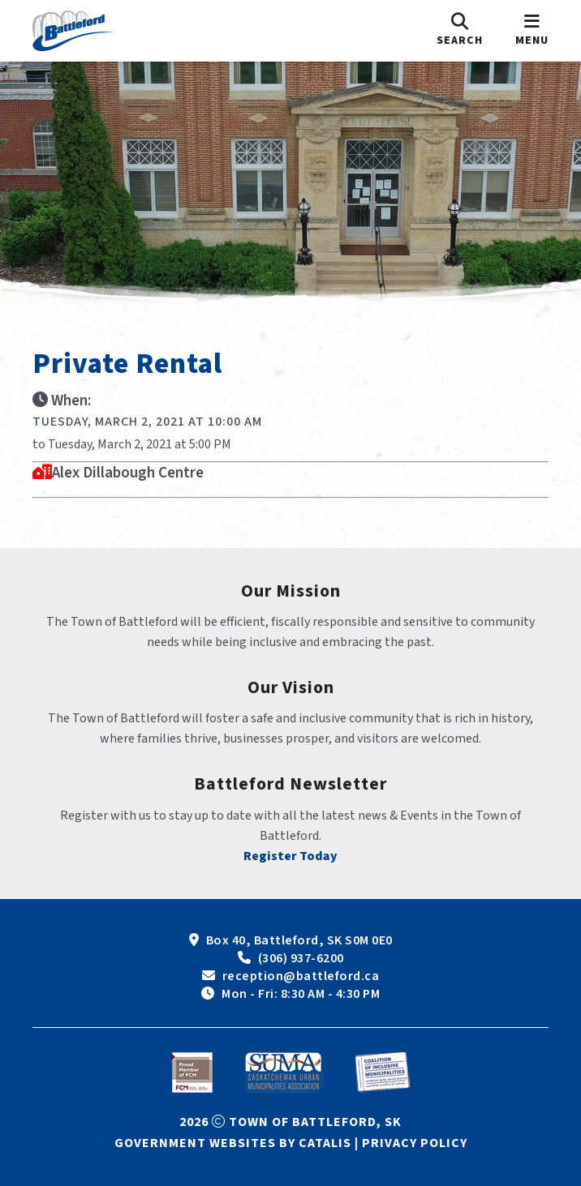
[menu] (532, 30)
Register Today (290, 856)
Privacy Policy (414, 1143)
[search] (460, 30)
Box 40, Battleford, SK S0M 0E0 (299, 940)
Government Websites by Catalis (232, 1143)
